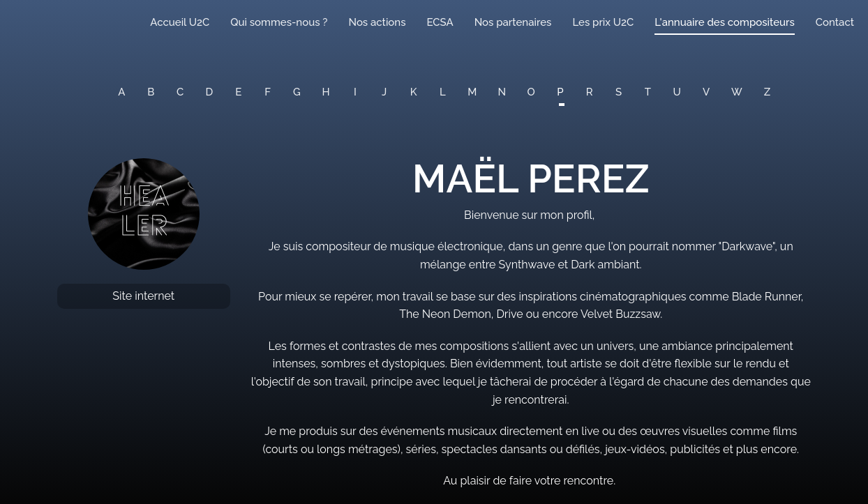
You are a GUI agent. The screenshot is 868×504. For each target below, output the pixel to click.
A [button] (121, 92)
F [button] (267, 92)
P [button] (560, 92)
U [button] (677, 92)
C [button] (180, 92)
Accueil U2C (179, 22)
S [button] (618, 92)
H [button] (326, 92)
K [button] (413, 92)
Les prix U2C (603, 22)
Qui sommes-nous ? (278, 22)
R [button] (589, 92)
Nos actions (376, 22)
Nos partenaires (513, 22)
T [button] (648, 92)
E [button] (238, 92)
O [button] (531, 92)
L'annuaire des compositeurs (724, 22)
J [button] (384, 92)
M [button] (472, 92)
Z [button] (767, 92)
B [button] (150, 92)
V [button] (706, 92)
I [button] (355, 92)
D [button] (210, 92)
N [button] (502, 92)
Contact (835, 22)
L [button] (443, 92)
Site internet (143, 296)
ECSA (440, 22)
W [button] (736, 92)
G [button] (297, 92)
